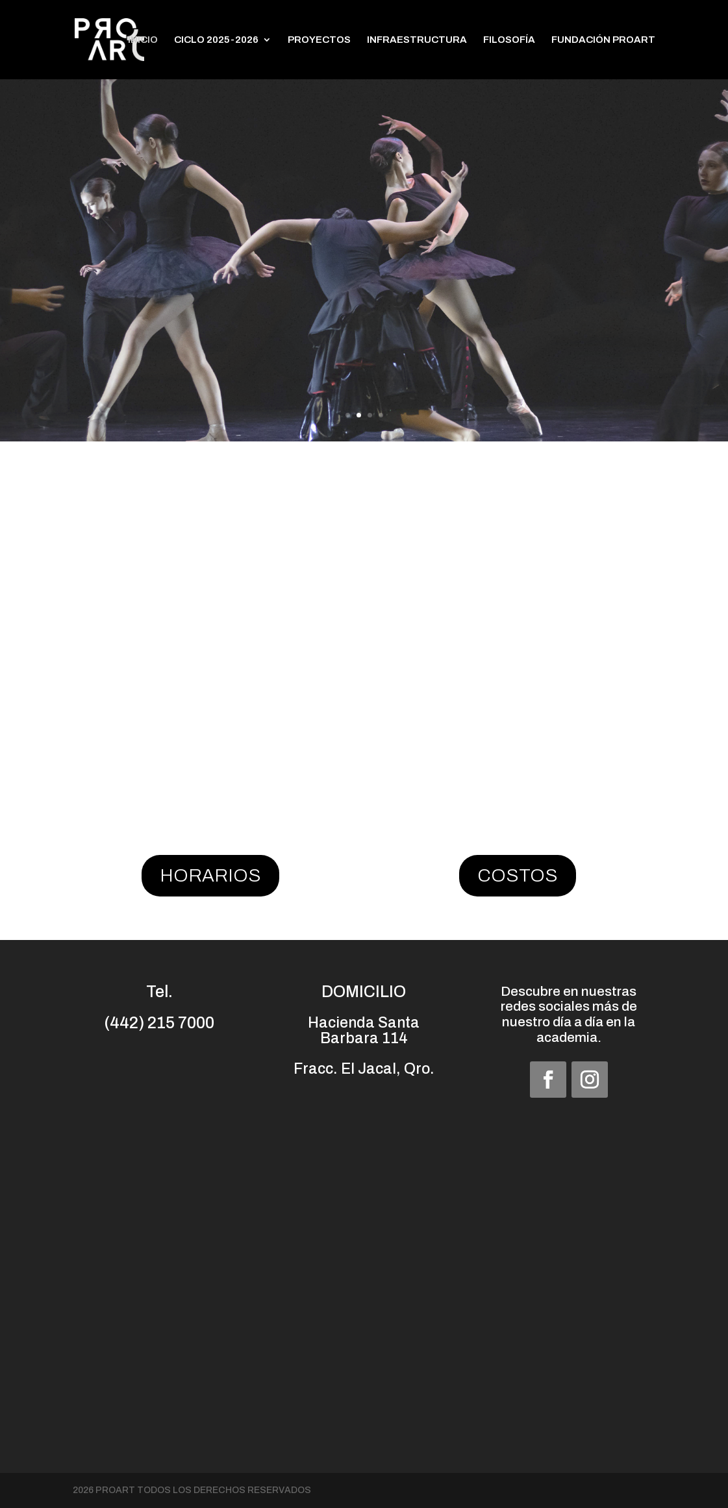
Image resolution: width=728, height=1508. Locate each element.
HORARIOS (210, 875)
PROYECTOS (319, 40)
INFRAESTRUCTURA (417, 40)
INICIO (143, 40)
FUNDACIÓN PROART (603, 40)
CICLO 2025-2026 (216, 40)
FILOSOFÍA (509, 40)
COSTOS (517, 875)
